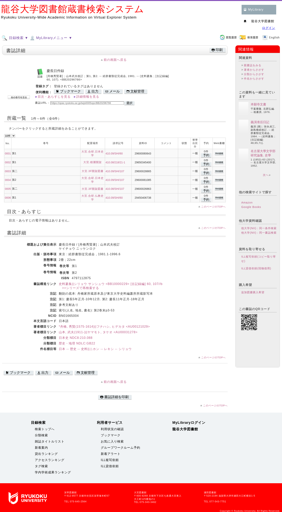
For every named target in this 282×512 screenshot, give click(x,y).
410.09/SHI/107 (115, 171)
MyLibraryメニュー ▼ (50, 38)
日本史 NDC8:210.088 (75, 337)
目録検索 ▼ (15, 38)
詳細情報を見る (87, 96)
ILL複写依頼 (110, 460)
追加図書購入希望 (252, 292)
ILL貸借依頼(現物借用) (256, 268)
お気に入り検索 (112, 441)
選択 (129, 103)
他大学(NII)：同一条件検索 (259, 228)
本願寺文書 (258, 104)
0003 (8, 171)
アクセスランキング (49, 460)
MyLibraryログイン (188, 423)
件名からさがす (254, 78)
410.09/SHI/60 (114, 153)
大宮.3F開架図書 (93, 171)
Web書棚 (219, 153)
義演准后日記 (260, 122)
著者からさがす (254, 69)
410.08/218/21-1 (115, 162)
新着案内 (41, 447)
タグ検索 (41, 466)
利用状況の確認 (112, 429)
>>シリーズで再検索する (79, 288)
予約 (206, 155)
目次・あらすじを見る (54, 96)
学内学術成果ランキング (53, 472)
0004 (8, 179)
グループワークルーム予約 (120, 447)
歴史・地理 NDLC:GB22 (77, 343)
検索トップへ (45, 429)
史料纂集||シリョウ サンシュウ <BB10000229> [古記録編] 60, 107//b (110, 284)
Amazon (247, 202)
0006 (8, 197)
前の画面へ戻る (115, 59)
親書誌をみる (252, 65)
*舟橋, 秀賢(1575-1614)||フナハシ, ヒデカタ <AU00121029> (104, 326)
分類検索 (41, 435)
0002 (8, 162)
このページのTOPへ (213, 206)
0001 (8, 153)
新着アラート (110, 453)
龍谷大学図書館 (185, 429)
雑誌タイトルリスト (49, 441)
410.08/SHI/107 (115, 188)
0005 (8, 188)
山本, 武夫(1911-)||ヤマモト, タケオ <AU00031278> (98, 332)
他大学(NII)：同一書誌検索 (259, 232)
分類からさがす (254, 74)
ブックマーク (110, 435)
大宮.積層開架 (92, 162)
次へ (266, 174)
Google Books (251, 207)
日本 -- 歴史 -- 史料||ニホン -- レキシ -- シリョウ (95, 349)
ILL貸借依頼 (110, 466)
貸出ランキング (46, 453)
